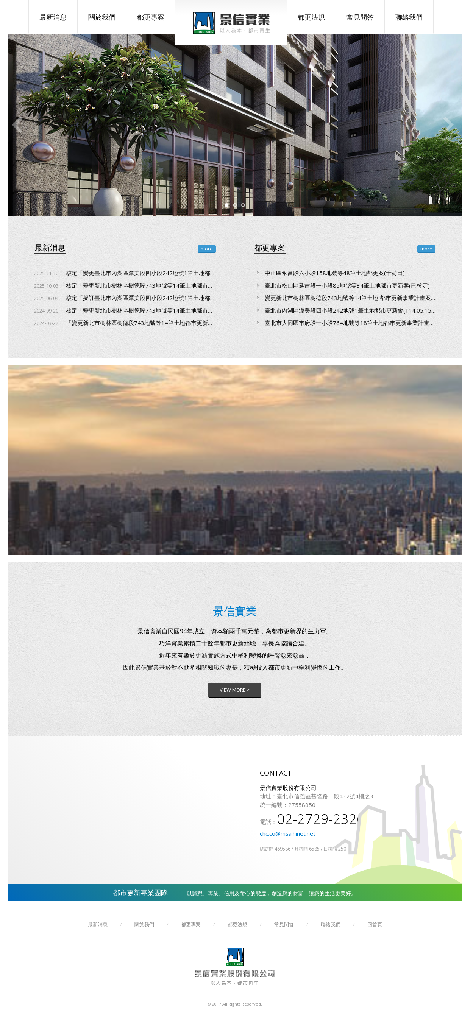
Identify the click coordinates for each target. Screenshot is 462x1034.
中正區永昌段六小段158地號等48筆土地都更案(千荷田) (329, 273)
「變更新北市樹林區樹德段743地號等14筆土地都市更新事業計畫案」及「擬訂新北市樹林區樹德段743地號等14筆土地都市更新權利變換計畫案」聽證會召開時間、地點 (125, 323)
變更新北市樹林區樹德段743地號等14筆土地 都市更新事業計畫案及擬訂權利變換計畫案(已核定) (344, 298)
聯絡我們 (409, 17)
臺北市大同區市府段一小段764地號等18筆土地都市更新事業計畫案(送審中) (344, 323)
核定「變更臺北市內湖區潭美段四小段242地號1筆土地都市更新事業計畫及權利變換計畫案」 (125, 273)
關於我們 (102, 17)
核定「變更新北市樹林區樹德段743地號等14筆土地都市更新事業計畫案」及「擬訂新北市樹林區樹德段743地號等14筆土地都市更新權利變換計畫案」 (125, 310)
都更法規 (311, 17)
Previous (17, 124)
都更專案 (150, 17)
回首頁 (374, 924)
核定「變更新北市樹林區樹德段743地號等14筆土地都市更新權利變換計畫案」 (125, 285)
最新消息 (53, 17)
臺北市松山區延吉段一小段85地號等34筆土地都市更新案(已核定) (342, 285)
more (207, 248)
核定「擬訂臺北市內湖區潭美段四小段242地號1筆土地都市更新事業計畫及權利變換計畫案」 (125, 298)
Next (448, 124)
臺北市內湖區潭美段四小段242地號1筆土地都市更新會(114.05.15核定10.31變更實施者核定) (344, 310)
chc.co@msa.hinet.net (287, 833)
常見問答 (360, 17)
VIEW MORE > (235, 689)
